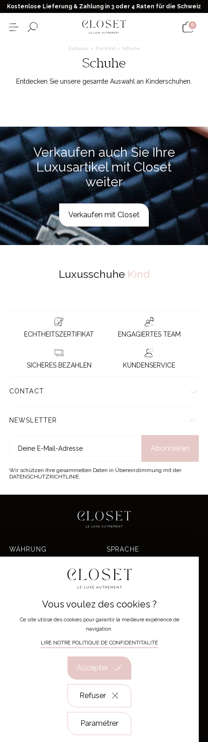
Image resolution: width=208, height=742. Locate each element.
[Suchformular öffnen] (32, 27)
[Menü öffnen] (13, 27)
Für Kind (106, 48)
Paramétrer (99, 723)
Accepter (99, 668)
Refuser (100, 695)
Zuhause (79, 48)
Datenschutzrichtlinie (44, 476)
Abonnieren (170, 448)
